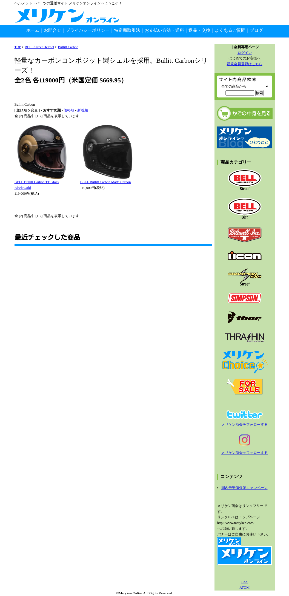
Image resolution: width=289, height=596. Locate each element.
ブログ (256, 30)
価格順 (69, 110)
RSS (244, 582)
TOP (18, 47)
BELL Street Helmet (39, 47)
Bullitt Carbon (68, 47)
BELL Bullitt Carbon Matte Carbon (105, 182)
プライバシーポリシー (88, 30)
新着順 (82, 110)
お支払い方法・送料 (164, 30)
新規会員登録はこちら (244, 64)
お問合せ (52, 30)
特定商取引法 (127, 30)
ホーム (32, 30)
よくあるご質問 (230, 30)
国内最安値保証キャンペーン (244, 488)
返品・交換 (199, 30)
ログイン (245, 53)
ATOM (244, 587)
